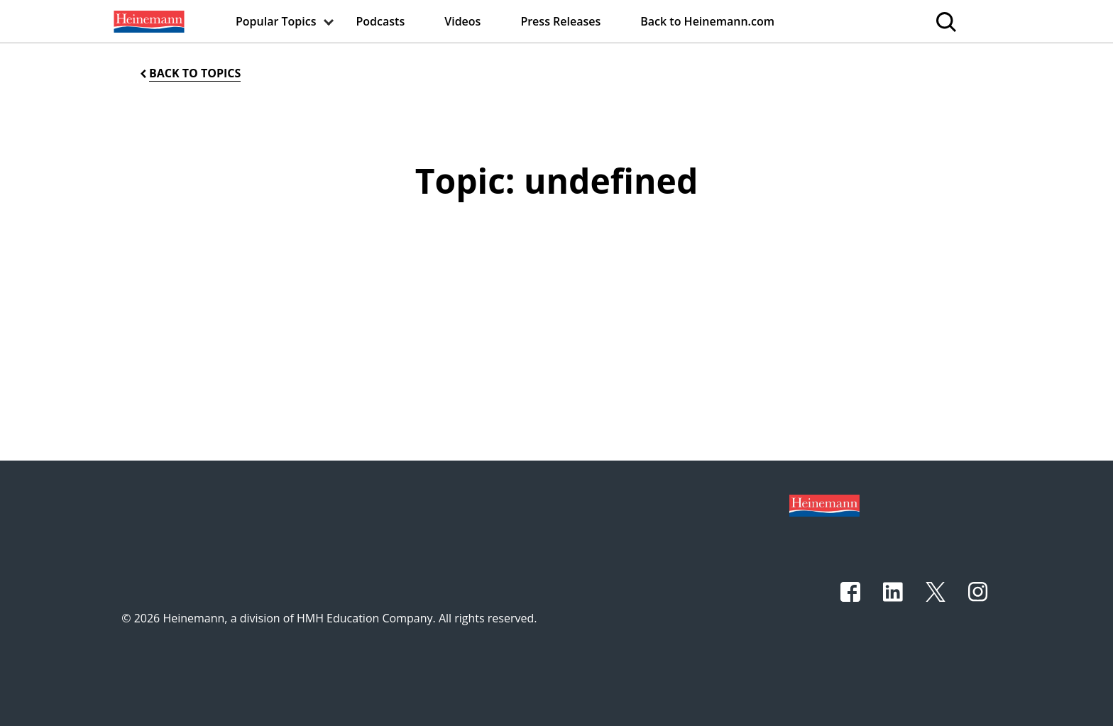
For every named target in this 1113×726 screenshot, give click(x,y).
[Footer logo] (824, 504)
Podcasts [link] (380, 21)
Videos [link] (462, 21)
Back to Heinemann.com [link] (707, 21)
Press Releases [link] (560, 21)
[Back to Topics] (189, 73)
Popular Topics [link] (276, 21)
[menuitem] (147, 21)
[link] (147, 21)
